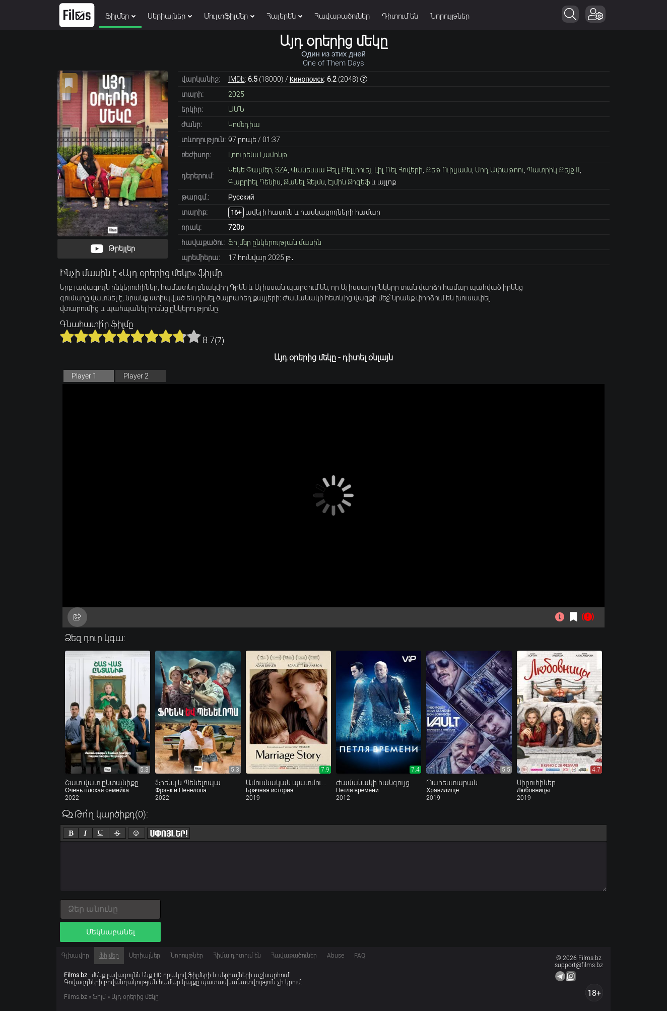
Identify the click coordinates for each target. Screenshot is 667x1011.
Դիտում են (400, 16)
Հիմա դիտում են (237, 955)
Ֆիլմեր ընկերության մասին (274, 242)
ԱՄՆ (236, 109)
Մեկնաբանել (110, 932)
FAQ (359, 955)
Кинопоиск (307, 79)
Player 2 (136, 376)
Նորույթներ (450, 16)
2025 (236, 94)
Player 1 (84, 376)
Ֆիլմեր (120, 16)
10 (194, 336)
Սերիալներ (170, 16)
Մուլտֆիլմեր (229, 16)
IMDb (236, 79)
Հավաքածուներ (342, 16)
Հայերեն (284, 16)
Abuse (335, 955)
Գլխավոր (75, 955)
